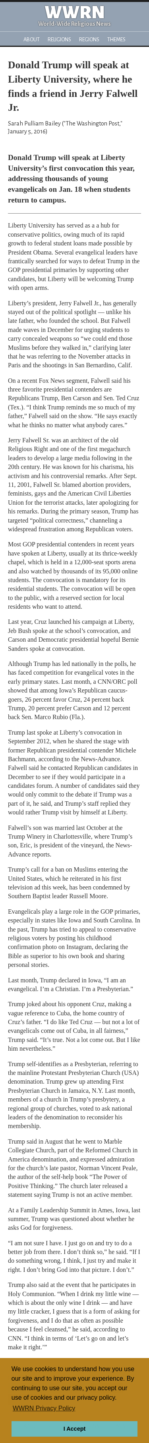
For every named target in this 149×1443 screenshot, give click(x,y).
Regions (89, 39)
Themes (116, 39)
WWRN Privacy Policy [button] (44, 1408)
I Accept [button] (74, 1429)
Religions (59, 39)
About (31, 39)
